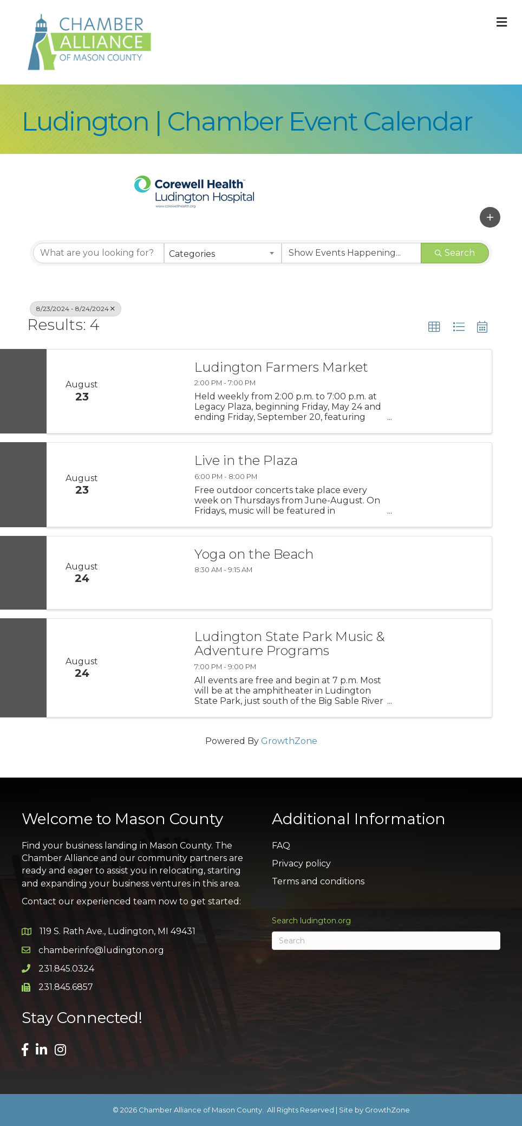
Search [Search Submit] (455, 253)
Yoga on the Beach (254, 554)
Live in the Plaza (246, 461)
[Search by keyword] (98, 253)
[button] (490, 217)
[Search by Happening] (351, 253)
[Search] (386, 940)
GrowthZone (289, 741)
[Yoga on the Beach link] (150, 572)
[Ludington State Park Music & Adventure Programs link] (150, 667)
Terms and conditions (318, 881)
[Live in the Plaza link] (150, 484)
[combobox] (222, 253)
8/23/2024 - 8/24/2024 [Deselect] (75, 309)
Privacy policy (301, 863)
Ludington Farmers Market (281, 367)
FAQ (281, 845)
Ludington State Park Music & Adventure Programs (289, 644)
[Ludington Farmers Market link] (150, 391)
